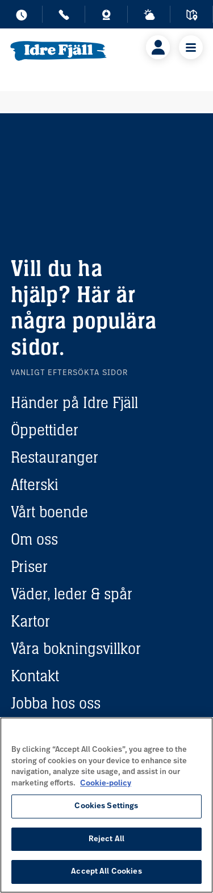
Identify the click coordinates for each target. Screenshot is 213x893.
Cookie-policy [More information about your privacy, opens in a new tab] (105, 783)
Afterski (35, 484)
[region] (106, 805)
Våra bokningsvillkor (76, 648)
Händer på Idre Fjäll (74, 402)
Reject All (106, 839)
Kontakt (35, 675)
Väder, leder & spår (71, 594)
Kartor (30, 621)
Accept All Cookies (106, 871)
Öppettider (44, 430)
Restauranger (54, 457)
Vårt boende (49, 512)
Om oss (34, 539)
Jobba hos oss (56, 703)
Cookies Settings (106, 806)
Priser (29, 566)
